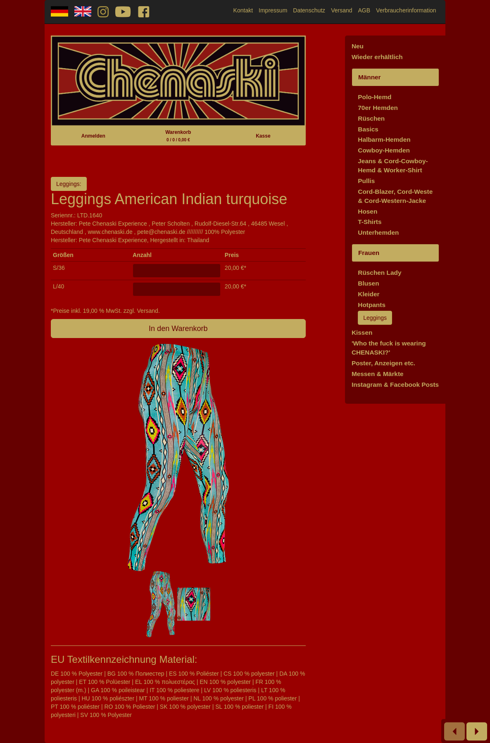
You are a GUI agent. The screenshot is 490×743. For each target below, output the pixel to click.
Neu (358, 46)
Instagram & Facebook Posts (395, 384)
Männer (369, 77)
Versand (341, 10)
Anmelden (93, 136)
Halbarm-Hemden (384, 139)
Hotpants (371, 304)
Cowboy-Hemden (384, 150)
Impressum (273, 10)
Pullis (366, 180)
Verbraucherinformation (406, 10)
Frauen (368, 252)
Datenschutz (309, 10)
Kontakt (243, 10)
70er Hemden (378, 107)
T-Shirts (369, 221)
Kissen (362, 332)
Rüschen (371, 118)
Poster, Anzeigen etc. (383, 363)
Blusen (368, 283)
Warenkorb (178, 135)
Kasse (263, 136)
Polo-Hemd (374, 96)
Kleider (368, 294)
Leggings (375, 317)
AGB (364, 10)
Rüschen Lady (379, 272)
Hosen (367, 211)
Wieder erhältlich (377, 56)
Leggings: (68, 184)
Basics (368, 129)
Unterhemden (378, 232)
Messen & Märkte (378, 373)
